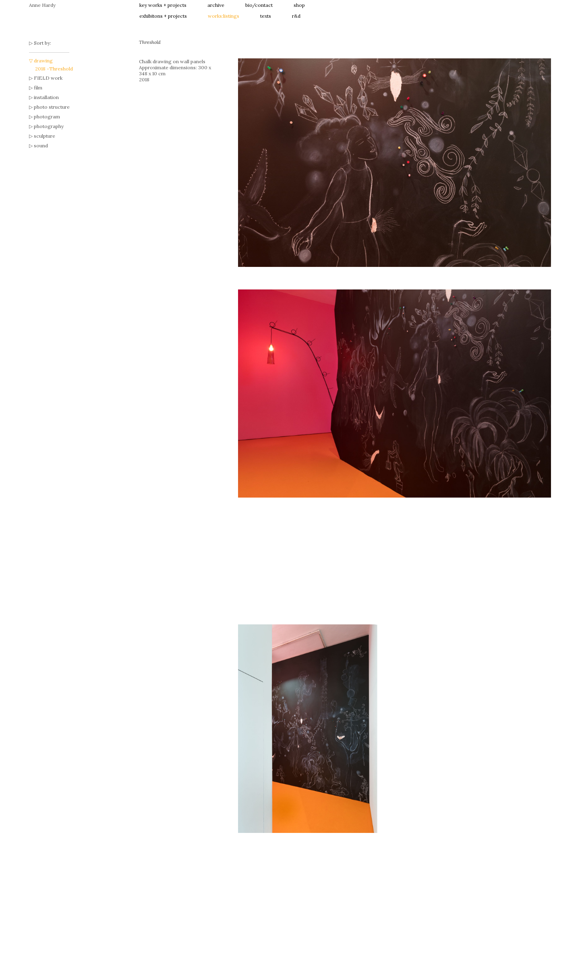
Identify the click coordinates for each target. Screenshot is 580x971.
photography (49, 126)
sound (41, 146)
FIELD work (48, 78)
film (38, 88)
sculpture (44, 136)
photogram (47, 117)
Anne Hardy (42, 5)
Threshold (61, 69)
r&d (296, 16)
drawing (43, 61)
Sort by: (42, 43)
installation (46, 97)
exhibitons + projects (163, 16)
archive (215, 5)
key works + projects (162, 5)
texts (265, 16)
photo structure (52, 107)
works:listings (223, 16)
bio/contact (259, 5)
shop (299, 5)
